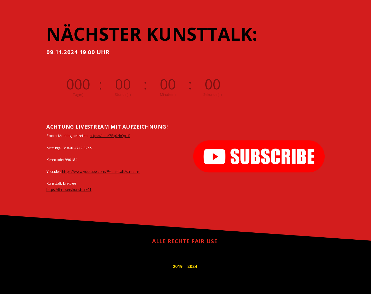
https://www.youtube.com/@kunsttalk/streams (101, 171)
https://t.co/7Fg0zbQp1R (110, 135)
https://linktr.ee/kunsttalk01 (68, 189)
